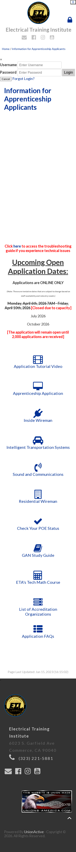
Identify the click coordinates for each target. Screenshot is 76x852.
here (17, 246)
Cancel (6, 79)
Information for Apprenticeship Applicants (38, 49)
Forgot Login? (23, 78)
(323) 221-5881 (36, 758)
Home (6, 49)
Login (68, 72)
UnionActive (34, 831)
